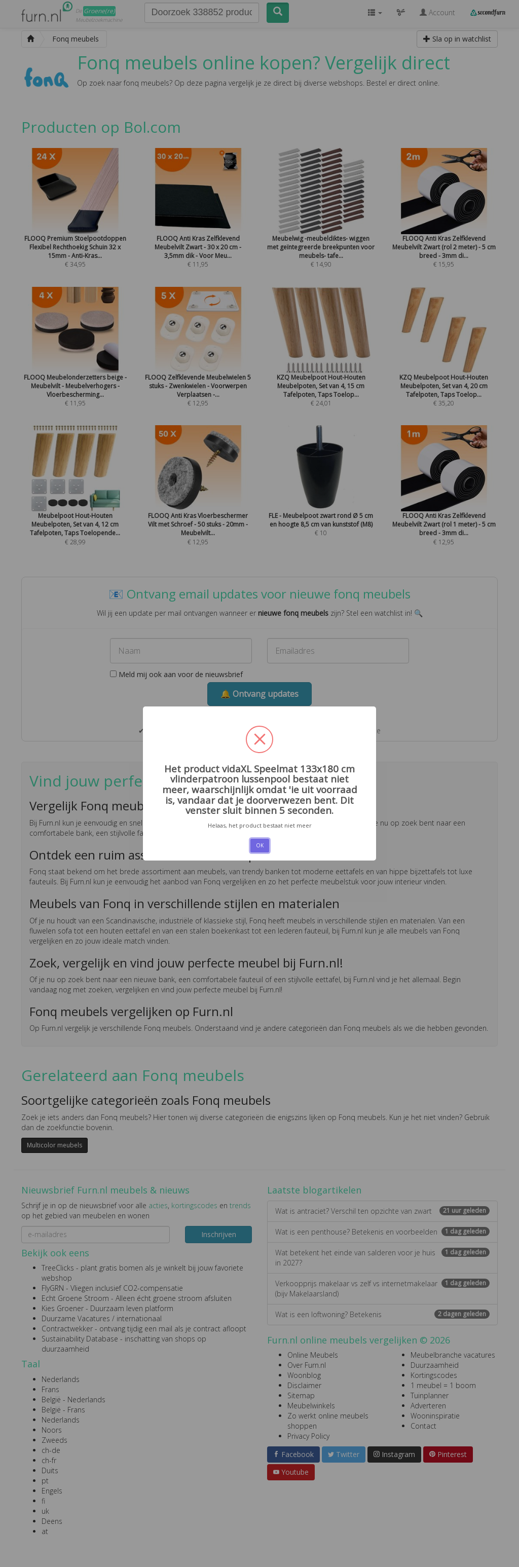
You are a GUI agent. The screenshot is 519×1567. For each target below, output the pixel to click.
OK (260, 845)
